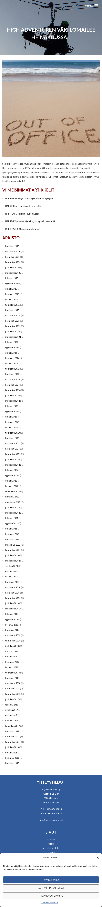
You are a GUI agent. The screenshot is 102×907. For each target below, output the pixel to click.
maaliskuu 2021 (12, 544)
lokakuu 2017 (11, 704)
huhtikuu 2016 (12, 763)
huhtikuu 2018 (12, 678)
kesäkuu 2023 (11, 427)
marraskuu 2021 (13, 512)
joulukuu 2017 (12, 699)
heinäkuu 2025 (12, 294)
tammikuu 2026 (13, 262)
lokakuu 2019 (11, 614)
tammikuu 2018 (13, 694)
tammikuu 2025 (13, 326)
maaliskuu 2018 (12, 683)
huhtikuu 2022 (12, 496)
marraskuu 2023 (13, 400)
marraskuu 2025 (13, 273)
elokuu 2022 (11, 480)
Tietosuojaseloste (49, 902)
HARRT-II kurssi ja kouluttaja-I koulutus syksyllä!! (29, 198)
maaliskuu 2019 (12, 635)
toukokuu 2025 (12, 305)
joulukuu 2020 (12, 555)
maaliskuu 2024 (12, 379)
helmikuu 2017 (12, 736)
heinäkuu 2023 (12, 422)
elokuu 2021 (11, 528)
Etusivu (51, 839)
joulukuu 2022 (12, 459)
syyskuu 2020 (11, 566)
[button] (97, 857)
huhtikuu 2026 (12, 246)
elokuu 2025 (11, 288)
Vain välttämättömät (51, 887)
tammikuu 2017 (13, 742)
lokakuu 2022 (11, 470)
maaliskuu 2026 (12, 251)
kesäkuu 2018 (11, 667)
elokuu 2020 (11, 571)
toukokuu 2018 (12, 672)
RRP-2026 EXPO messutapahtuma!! (22, 229)
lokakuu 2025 (11, 278)
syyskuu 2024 (11, 347)
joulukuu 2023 (12, 395)
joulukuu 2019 (12, 603)
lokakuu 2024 (11, 342)
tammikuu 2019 (13, 640)
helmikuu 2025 (12, 320)
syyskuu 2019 (11, 619)
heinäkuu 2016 (12, 758)
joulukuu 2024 (12, 331)
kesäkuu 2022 (11, 486)
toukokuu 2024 (12, 368)
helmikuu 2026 (12, 257)
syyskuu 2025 (11, 283)
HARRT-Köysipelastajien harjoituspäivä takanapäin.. (31, 221)
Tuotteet (51, 852)
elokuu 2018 (11, 656)
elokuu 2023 (11, 416)
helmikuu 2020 (12, 592)
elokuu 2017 (11, 715)
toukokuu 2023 (12, 432)
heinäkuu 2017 (12, 720)
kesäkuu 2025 (11, 299)
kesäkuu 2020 (11, 576)
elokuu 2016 (11, 752)
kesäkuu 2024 (11, 363)
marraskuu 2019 (13, 608)
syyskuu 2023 (11, 411)
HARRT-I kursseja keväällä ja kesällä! (23, 206)
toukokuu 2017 (12, 726)
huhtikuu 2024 (12, 374)
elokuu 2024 (11, 352)
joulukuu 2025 (12, 267)
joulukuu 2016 (12, 747)
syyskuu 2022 (11, 475)
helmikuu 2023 (12, 448)
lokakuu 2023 (11, 406)
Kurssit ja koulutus (51, 848)
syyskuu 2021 (11, 523)
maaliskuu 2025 (12, 315)
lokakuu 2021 (11, 518)
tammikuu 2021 (13, 550)
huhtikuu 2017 (12, 731)
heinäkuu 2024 (12, 358)
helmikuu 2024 (12, 384)
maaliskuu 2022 (12, 502)
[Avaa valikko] (91, 6)
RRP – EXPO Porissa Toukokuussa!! (22, 213)
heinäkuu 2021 (12, 534)
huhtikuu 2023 (12, 438)
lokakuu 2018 (11, 651)
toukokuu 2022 (12, 491)
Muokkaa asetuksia (51, 895)
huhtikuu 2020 (12, 582)
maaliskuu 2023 (12, 443)
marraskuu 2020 (13, 560)
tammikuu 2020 (13, 598)
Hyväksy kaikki (51, 879)
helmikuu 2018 (12, 688)
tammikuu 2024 (13, 390)
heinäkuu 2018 (12, 662)
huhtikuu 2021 (12, 539)
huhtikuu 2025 (12, 310)
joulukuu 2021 (12, 507)
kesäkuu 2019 (11, 624)
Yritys (51, 843)
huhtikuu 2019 (12, 630)
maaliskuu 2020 (12, 587)
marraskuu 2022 (13, 464)
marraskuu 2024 (13, 337)
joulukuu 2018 (12, 646)
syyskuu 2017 (11, 710)
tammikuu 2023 (13, 454)
